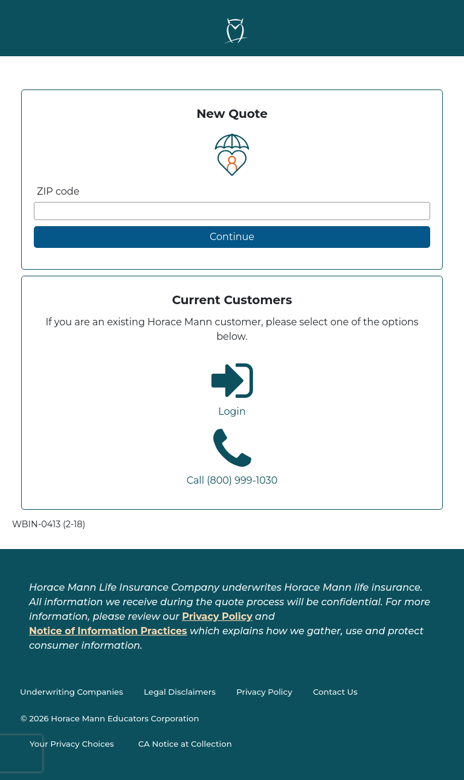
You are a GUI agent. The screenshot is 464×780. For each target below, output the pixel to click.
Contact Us (335, 692)
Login (231, 411)
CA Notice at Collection (185, 744)
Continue (232, 236)
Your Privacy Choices (72, 744)
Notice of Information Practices (108, 631)
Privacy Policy (217, 616)
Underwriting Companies (71, 692)
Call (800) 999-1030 (232, 480)
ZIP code (58, 191)
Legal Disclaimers (180, 692)
